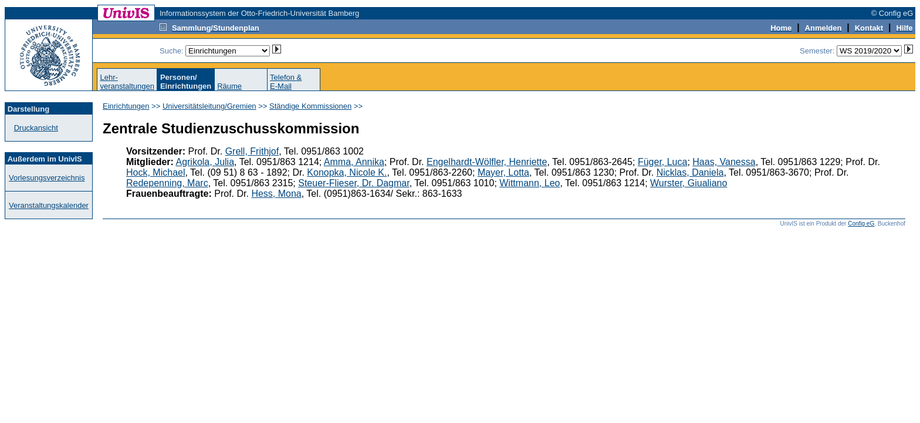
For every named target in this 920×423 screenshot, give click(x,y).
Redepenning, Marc (167, 183)
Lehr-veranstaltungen (127, 81)
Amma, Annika (354, 162)
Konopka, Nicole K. (347, 172)
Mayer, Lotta (503, 172)
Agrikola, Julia (204, 162)
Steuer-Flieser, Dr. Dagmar (353, 183)
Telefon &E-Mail (286, 81)
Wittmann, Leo (529, 183)
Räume (229, 86)
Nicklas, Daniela (690, 172)
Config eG (861, 223)
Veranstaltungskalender (49, 205)
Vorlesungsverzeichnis (46, 177)
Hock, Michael (155, 172)
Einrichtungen (126, 106)
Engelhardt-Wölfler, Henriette (487, 162)
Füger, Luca (663, 162)
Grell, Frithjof (252, 151)
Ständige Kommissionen (310, 106)
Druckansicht (36, 127)
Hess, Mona (276, 194)
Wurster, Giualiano (688, 183)
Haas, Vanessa (723, 162)
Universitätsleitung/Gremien (209, 106)
